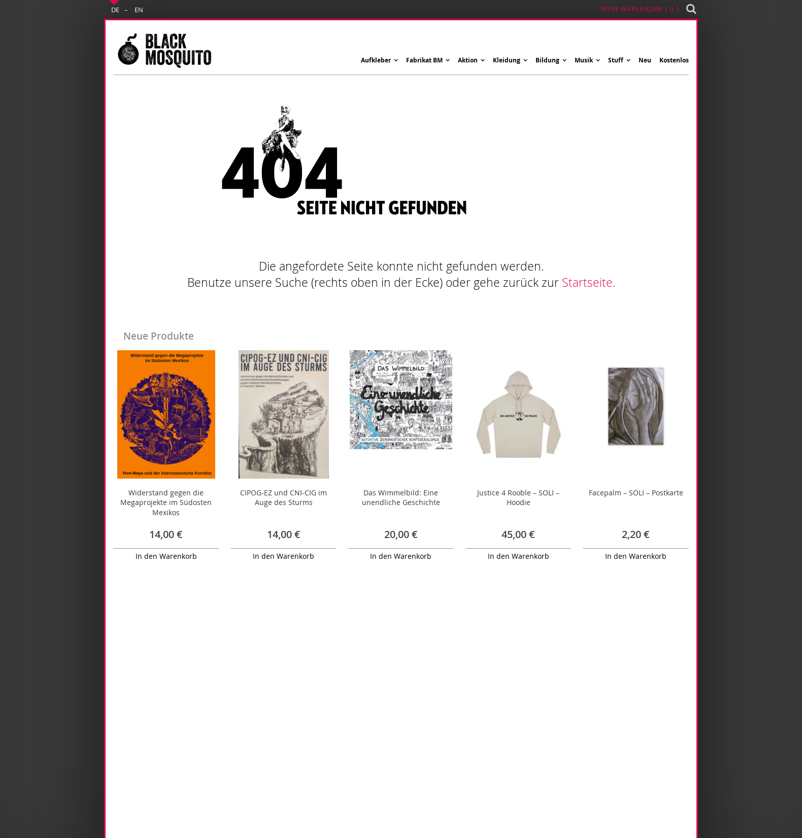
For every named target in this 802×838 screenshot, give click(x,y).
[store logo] (164, 50)
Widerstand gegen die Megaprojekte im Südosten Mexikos (166, 502)
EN (139, 9)
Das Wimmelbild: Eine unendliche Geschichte (401, 498)
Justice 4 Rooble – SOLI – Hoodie (518, 498)
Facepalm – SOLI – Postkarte (636, 492)
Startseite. (588, 282)
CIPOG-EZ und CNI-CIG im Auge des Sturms (283, 498)
